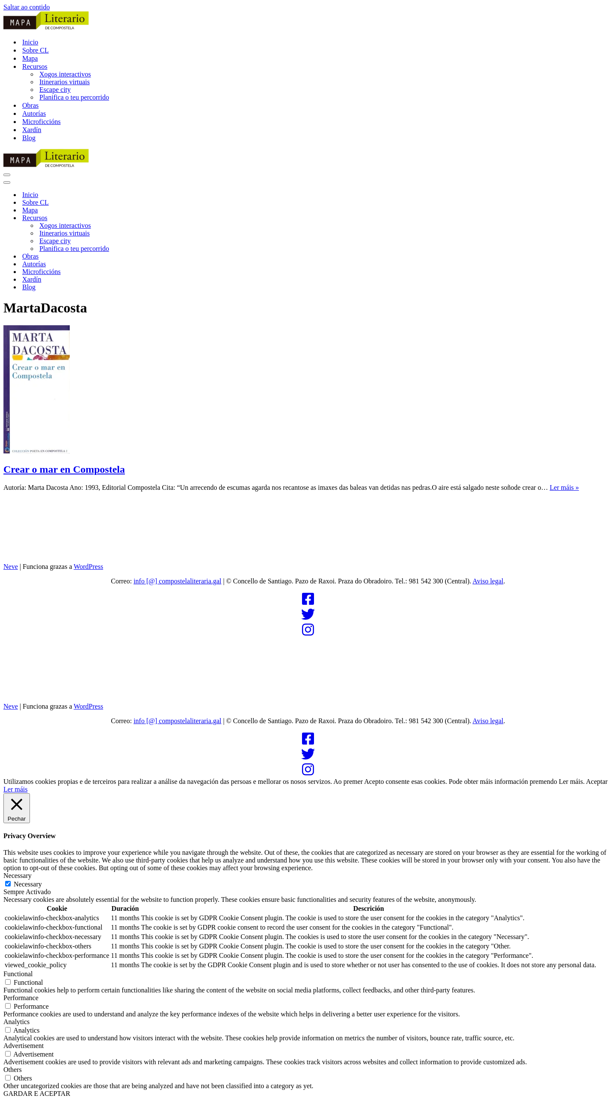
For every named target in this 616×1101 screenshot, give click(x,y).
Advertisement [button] (23, 1045)
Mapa (30, 58)
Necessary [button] (17, 875)
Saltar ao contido (26, 7)
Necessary (28, 884)
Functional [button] (18, 973)
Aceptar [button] (597, 781)
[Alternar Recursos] (153, 218)
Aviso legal (488, 581)
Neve (10, 566)
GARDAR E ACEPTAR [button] (36, 1093)
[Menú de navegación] (6, 175)
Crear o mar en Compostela (64, 469)
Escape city (55, 89)
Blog (29, 137)
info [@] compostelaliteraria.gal (177, 581)
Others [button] (12, 1069)
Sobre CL (35, 50)
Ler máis (15, 789)
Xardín (31, 129)
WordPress (88, 566)
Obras (30, 105)
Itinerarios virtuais (64, 81)
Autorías (34, 113)
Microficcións (41, 121)
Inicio (30, 42)
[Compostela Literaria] (308, 21)
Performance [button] (20, 997)
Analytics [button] (16, 1021)
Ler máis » (564, 487)
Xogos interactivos (65, 74)
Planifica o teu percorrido (74, 97)
